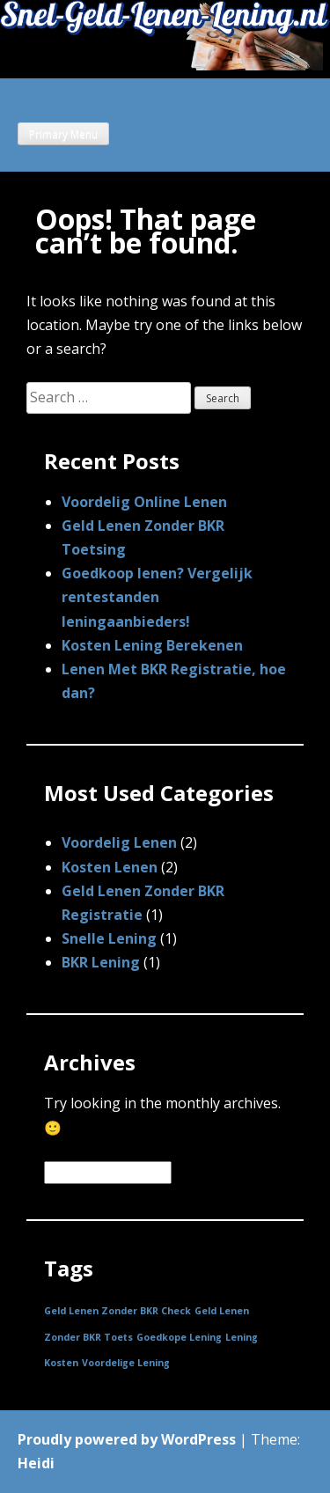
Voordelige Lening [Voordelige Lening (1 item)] (126, 1363)
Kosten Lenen (110, 867)
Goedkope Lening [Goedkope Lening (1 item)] (179, 1337)
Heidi (36, 1463)
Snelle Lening (109, 938)
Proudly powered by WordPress (127, 1439)
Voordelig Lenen (119, 842)
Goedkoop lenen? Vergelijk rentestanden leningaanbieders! (157, 596)
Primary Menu (63, 134)
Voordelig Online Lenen (144, 501)
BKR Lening (101, 962)
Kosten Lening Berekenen (152, 645)
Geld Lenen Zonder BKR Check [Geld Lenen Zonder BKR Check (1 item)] (117, 1311)
